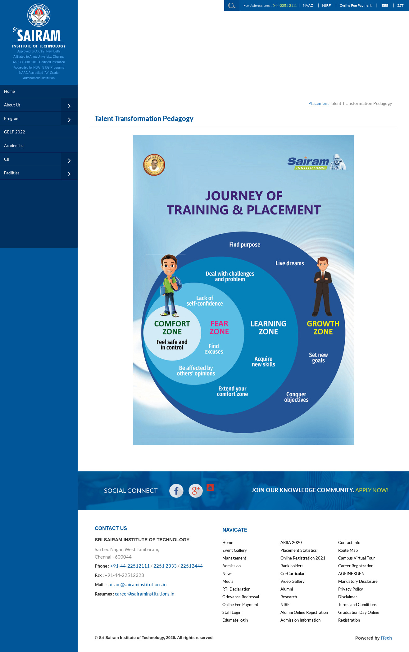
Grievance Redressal (240, 596)
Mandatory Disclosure (358, 581)
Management (234, 557)
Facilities (12, 172)
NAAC (308, 5)
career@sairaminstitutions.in (144, 593)
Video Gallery (292, 581)
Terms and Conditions (357, 604)
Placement (318, 103)
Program (12, 118)
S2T (400, 5)
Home (9, 91)
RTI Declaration (236, 589)
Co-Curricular (292, 573)
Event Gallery (234, 550)
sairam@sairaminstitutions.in (136, 584)
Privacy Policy (350, 589)
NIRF (326, 5)
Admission (231, 565)
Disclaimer (347, 596)
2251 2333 (165, 566)
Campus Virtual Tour (356, 557)
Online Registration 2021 (302, 557)
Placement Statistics (298, 550)
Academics (13, 145)
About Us (12, 104)
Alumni (286, 589)
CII (6, 159)
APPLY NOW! (372, 490)
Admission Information (300, 620)
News (227, 573)
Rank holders (291, 565)
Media (228, 581)
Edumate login (235, 620)
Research (288, 596)
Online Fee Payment (355, 5)
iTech (386, 638)
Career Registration (355, 565)
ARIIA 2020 (291, 542)
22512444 (191, 566)
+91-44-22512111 (130, 566)
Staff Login (231, 612)
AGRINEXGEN (351, 573)
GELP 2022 (14, 131)
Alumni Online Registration (304, 612)
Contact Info (349, 542)
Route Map (348, 550)
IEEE (384, 5)
